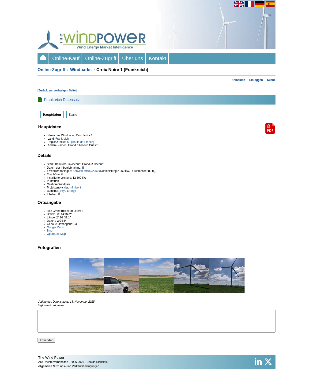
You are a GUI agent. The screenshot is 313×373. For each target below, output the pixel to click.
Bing (50, 230)
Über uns (132, 58)
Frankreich (62, 138)
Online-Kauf (65, 58)
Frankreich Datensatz (62, 100)
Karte (73, 114)
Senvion (78, 171)
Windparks (81, 69)
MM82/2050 (91, 171)
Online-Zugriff (100, 58)
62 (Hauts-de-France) (80, 142)
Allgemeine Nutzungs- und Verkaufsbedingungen (68, 370)
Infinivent (75, 187)
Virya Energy (68, 190)
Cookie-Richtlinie (97, 366)
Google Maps (55, 227)
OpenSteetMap (56, 233)
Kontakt (157, 58)
